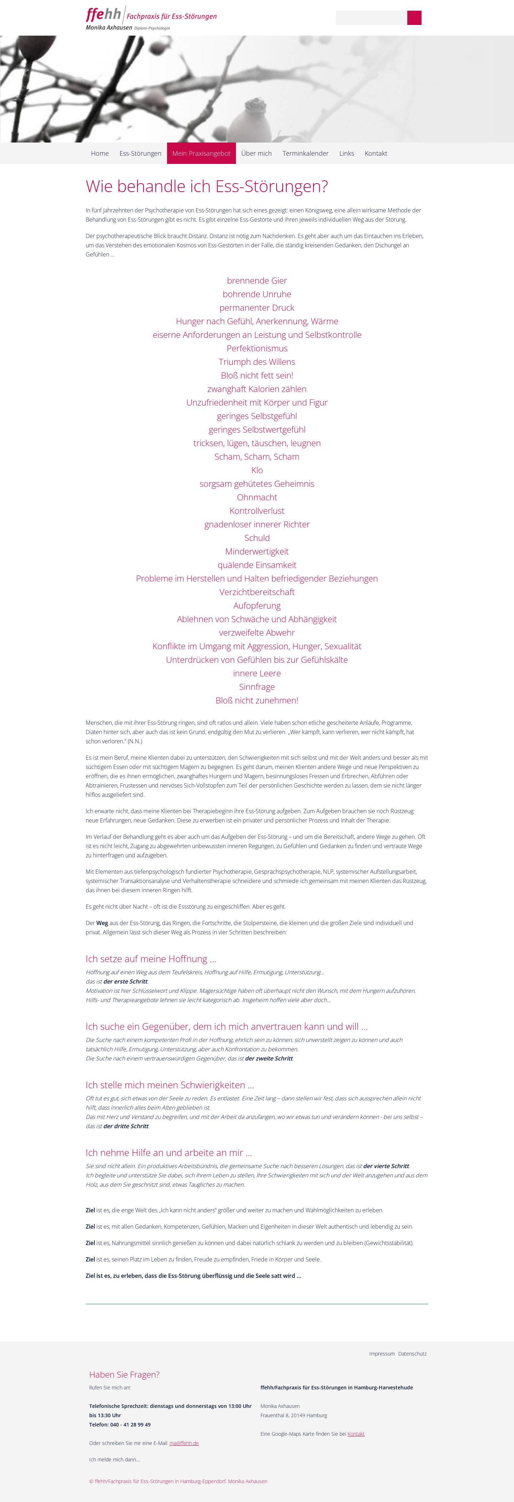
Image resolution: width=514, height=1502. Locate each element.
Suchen (414, 18)
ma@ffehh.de (184, 1443)
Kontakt (376, 153)
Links (346, 153)
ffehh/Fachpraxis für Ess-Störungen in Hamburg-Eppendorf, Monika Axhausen (181, 1481)
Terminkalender (306, 153)
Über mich (256, 153)
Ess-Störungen (141, 153)
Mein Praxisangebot (201, 153)
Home (100, 153)
